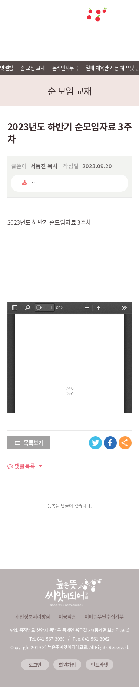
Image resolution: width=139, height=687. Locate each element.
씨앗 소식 (125, 52)
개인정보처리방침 (32, 616)
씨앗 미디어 (97, 52)
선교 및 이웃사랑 (69, 52)
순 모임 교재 (32, 67)
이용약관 (67, 616)
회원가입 (67, 664)
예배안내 (42, 52)
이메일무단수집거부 (104, 616)
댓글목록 (21, 466)
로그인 (35, 664)
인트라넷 (99, 664)
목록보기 (29, 443)
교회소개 (14, 52)
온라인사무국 (65, 67)
